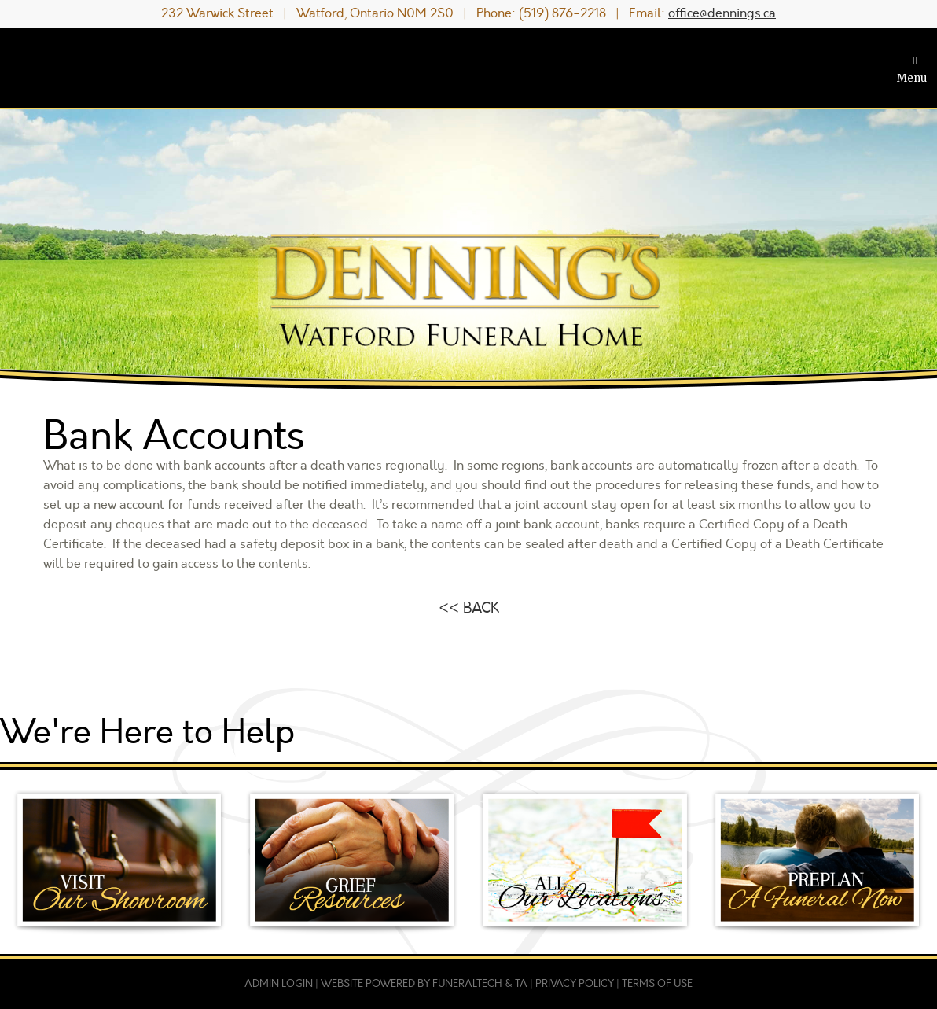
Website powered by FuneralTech (411, 984)
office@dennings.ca (722, 13)
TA (521, 984)
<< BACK (469, 607)
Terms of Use (657, 984)
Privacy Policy (574, 984)
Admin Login (278, 984)
